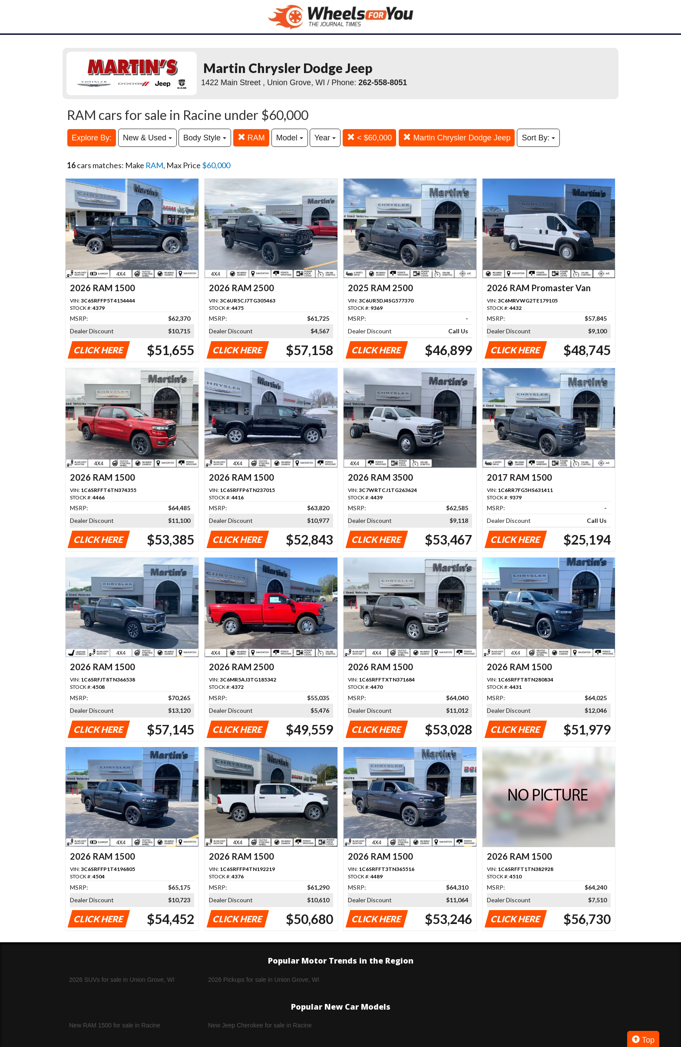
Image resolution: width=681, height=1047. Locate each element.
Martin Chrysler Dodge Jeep (456, 137)
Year (325, 137)
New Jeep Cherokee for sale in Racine (260, 1025)
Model (289, 137)
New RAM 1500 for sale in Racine (114, 1025)
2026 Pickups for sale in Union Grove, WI (263, 979)
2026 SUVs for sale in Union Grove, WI (122, 979)
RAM (251, 137)
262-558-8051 (382, 82)
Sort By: (538, 137)
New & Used (147, 137)
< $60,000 (369, 137)
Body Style (204, 137)
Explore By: (92, 137)
